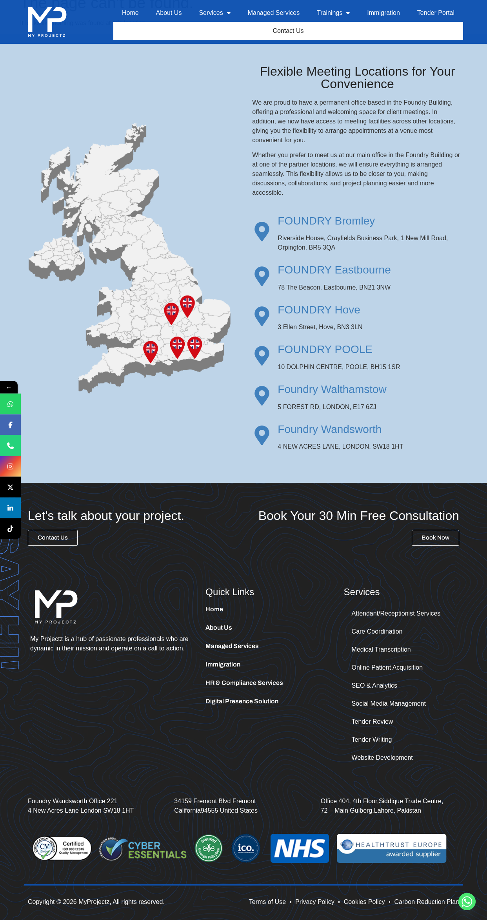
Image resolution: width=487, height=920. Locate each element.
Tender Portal (435, 12)
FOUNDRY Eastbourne (334, 271)
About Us (169, 12)
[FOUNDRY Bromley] (262, 233)
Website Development (382, 758)
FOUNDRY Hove (319, 311)
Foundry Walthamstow (332, 390)
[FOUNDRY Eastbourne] (262, 277)
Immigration (383, 12)
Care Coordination (377, 632)
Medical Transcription (381, 650)
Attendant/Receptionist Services (396, 614)
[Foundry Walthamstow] (262, 397)
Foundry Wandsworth (330, 430)
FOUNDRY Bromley (326, 222)
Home (130, 12)
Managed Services (274, 12)
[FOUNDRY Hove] (262, 317)
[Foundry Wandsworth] (262, 436)
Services (214, 12)
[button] (214, 13)
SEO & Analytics (375, 686)
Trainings (333, 12)
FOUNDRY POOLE (325, 350)
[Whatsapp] (467, 901)
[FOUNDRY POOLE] (262, 357)
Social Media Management (389, 704)
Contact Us (288, 31)
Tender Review (372, 722)
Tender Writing (372, 740)
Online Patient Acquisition (387, 668)
